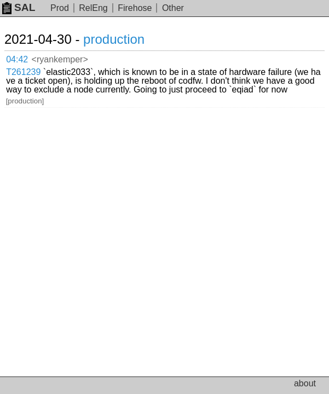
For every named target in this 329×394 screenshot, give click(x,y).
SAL (18, 7)
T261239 (23, 72)
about (305, 383)
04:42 (17, 59)
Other (173, 8)
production (114, 39)
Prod (59, 8)
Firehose (135, 8)
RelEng (93, 8)
